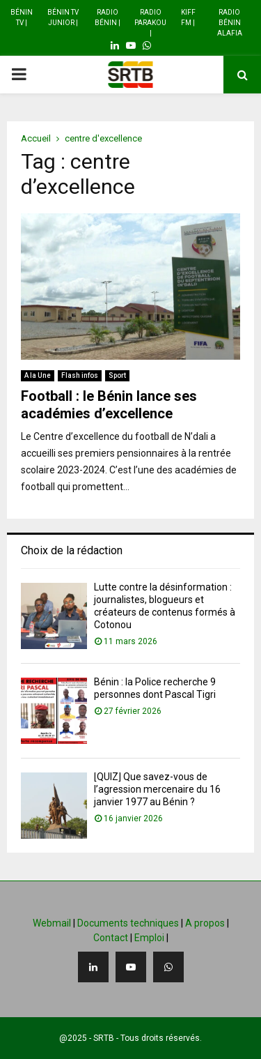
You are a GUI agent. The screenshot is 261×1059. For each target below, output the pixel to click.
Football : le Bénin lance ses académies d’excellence (109, 405)
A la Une (37, 375)
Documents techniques (128, 923)
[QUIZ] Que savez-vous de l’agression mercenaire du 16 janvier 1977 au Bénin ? (157, 789)
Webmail (52, 923)
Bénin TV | (21, 17)
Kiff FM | (188, 17)
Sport (117, 375)
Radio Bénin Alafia (229, 22)
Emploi (149, 937)
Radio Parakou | (150, 22)
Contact (110, 937)
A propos (205, 923)
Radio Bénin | (107, 17)
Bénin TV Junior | (63, 17)
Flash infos (79, 375)
